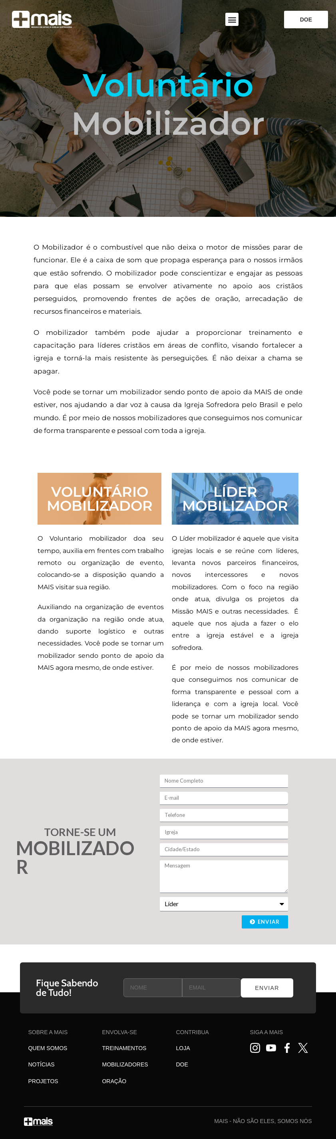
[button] (232, 19)
